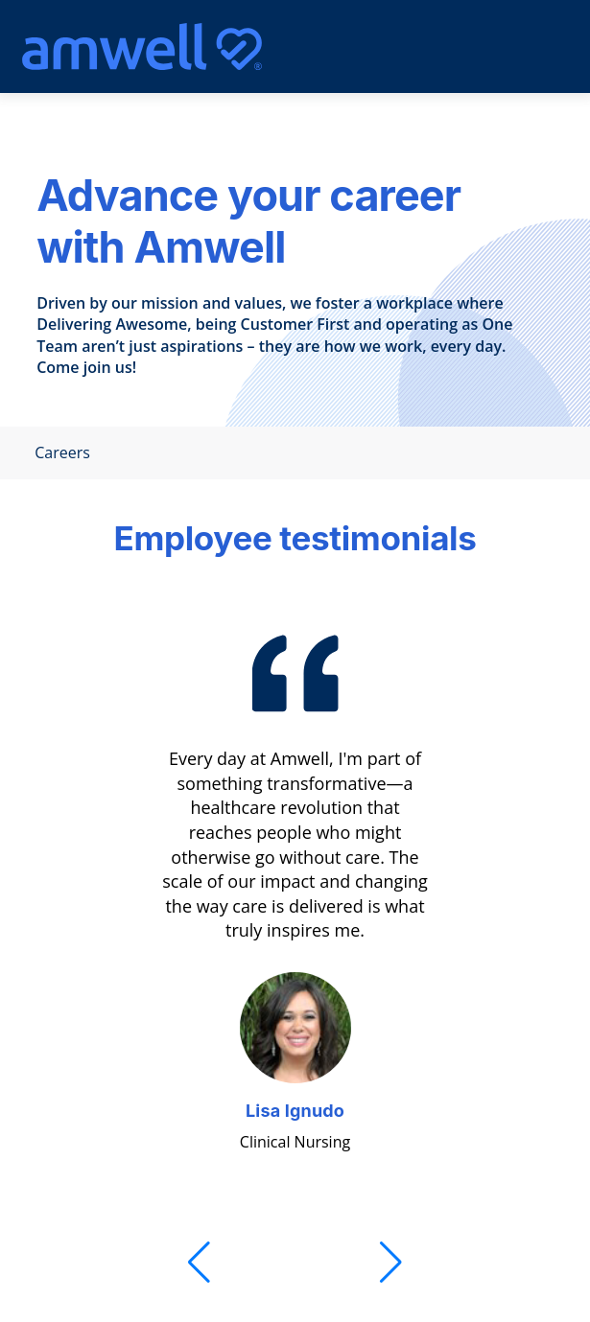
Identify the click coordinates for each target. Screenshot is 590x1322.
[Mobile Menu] (513, 46)
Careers (56, 453)
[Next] (391, 1262)
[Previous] (199, 1262)
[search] (466, 46)
